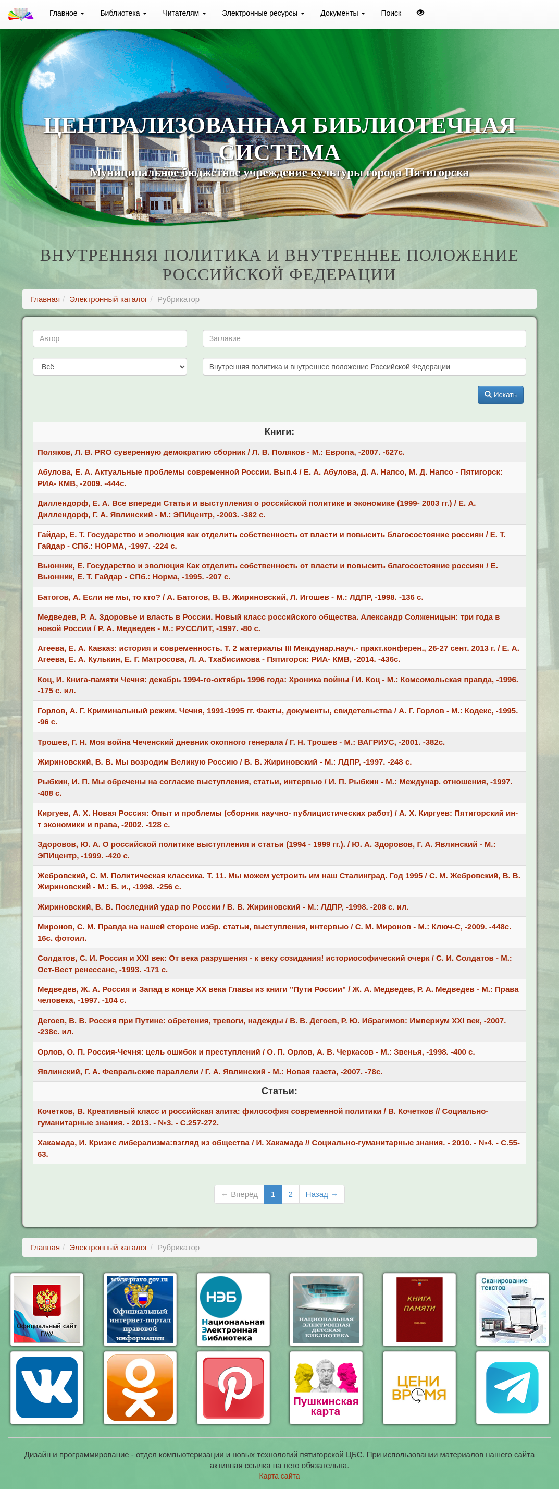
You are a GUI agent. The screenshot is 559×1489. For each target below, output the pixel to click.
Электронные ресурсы (263, 13)
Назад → (322, 1194)
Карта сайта (279, 1476)
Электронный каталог (108, 299)
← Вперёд (239, 1194)
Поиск (391, 13)
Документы (342, 13)
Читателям (184, 13)
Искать (501, 395)
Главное (66, 13)
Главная (45, 299)
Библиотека (123, 13)
